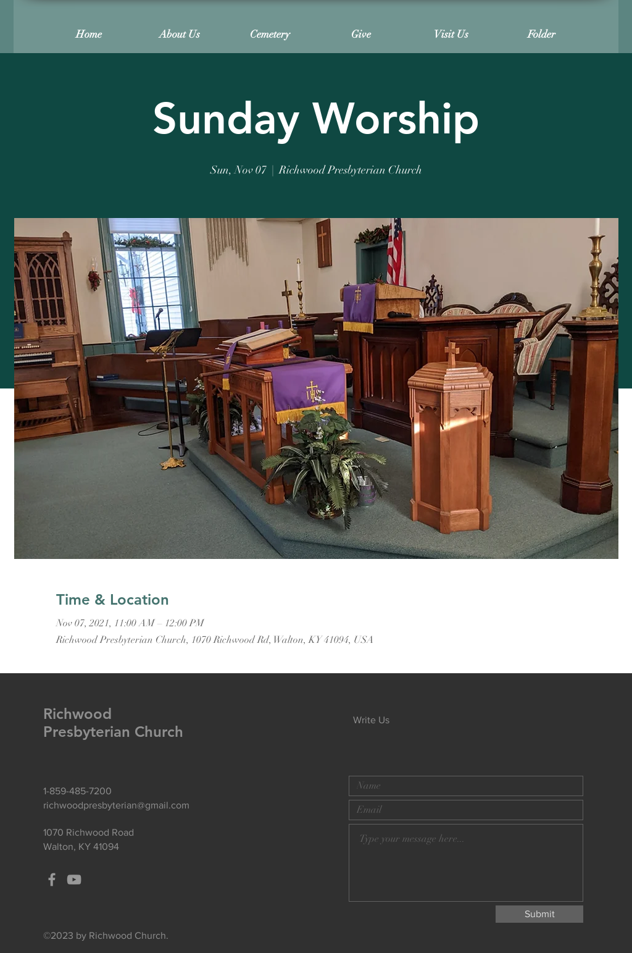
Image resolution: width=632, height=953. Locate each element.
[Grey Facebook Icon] (51, 879)
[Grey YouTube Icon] (74, 879)
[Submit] (539, 914)
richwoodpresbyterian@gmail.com (116, 805)
